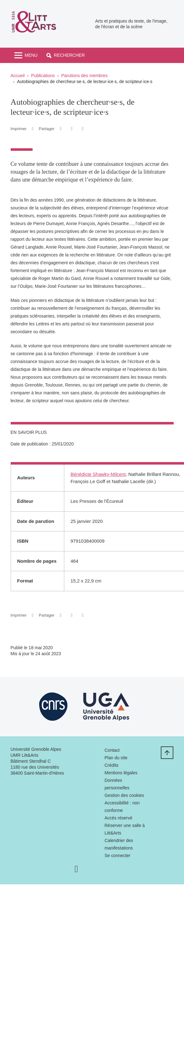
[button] (65, 55)
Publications (43, 75)
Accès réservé (118, 817)
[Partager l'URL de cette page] (83, 128)
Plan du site (115, 757)
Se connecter (117, 855)
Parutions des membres (84, 75)
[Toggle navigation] (26, 55)
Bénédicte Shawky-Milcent (98, 474)
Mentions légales (120, 772)
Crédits (111, 765)
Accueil (18, 75)
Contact (111, 750)
